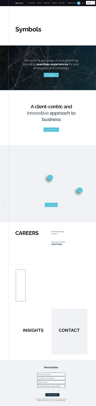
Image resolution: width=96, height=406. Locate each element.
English (89, 3)
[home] (21, 3)
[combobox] (90, 3)
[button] (82, 3)
